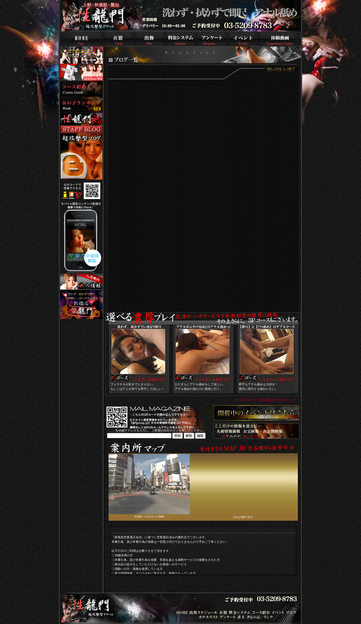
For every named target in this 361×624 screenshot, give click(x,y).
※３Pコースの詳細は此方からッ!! (265, 400)
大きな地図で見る (243, 517)
